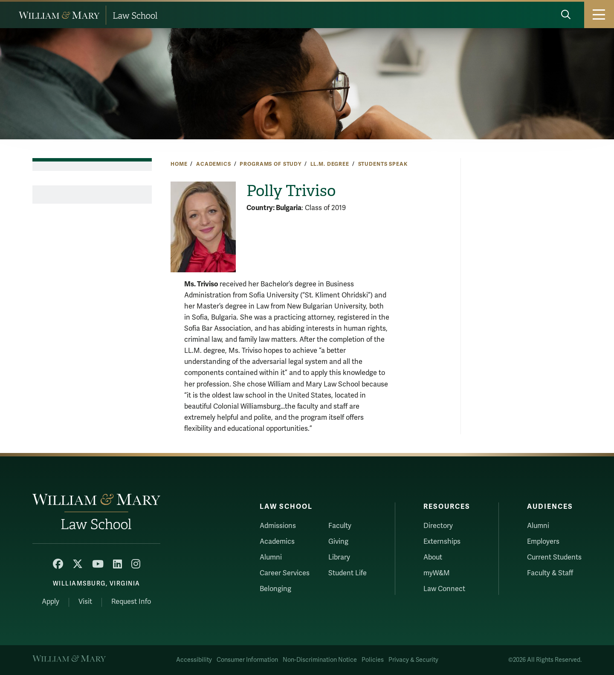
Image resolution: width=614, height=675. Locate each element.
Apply (50, 601)
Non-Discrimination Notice (320, 659)
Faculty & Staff (550, 573)
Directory (438, 526)
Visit (85, 601)
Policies (373, 659)
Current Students (554, 557)
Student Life (347, 573)
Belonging (275, 589)
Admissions (278, 526)
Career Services (285, 573)
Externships (441, 541)
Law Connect (444, 589)
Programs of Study (270, 164)
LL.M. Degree (329, 164)
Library (339, 557)
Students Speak (383, 164)
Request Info (131, 601)
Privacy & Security (413, 659)
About (432, 557)
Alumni (271, 557)
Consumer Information (247, 659)
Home (179, 164)
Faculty (339, 526)
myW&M (436, 573)
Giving (338, 541)
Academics (213, 164)
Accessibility (194, 659)
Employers (543, 541)
